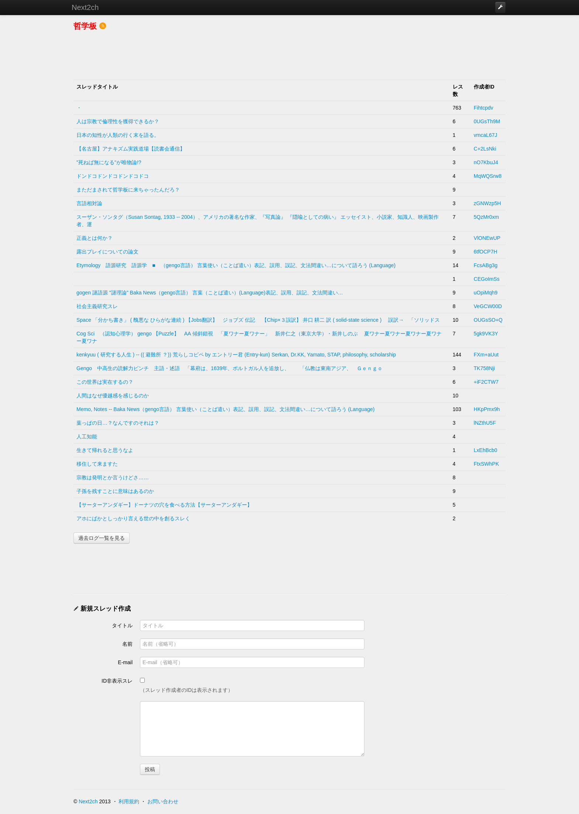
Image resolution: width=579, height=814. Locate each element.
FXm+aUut (486, 355)
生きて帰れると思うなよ (104, 450)
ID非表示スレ (117, 681)
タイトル (122, 625)
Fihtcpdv (483, 108)
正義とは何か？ (94, 238)
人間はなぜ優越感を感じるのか (112, 396)
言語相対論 (89, 203)
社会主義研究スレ (97, 306)
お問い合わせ (162, 801)
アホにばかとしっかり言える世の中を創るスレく (133, 518)
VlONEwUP (487, 238)
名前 (127, 644)
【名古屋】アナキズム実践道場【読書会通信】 (130, 149)
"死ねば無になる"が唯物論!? (108, 162)
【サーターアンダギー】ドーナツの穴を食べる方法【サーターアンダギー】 (164, 505)
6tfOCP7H (485, 252)
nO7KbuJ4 (486, 162)
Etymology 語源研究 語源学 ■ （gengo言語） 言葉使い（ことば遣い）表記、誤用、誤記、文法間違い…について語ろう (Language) (235, 265)
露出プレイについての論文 (107, 252)
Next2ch (85, 7)
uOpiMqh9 (486, 293)
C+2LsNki (485, 149)
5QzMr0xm (486, 217)
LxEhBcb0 (485, 450)
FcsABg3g (486, 265)
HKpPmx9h (487, 409)
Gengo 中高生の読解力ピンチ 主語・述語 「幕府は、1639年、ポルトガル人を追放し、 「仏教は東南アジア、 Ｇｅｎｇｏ (229, 368)
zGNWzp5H (487, 203)
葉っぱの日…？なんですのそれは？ (117, 423)
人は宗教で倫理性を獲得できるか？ (117, 121)
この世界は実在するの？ (104, 382)
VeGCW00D (488, 306)
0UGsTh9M (487, 121)
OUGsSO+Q (488, 320)
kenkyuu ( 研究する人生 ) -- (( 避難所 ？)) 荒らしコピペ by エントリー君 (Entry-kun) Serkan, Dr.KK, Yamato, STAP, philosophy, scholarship (236, 355)
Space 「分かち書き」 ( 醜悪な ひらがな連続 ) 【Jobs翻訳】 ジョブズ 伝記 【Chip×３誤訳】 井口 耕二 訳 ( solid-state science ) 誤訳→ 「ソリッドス (258, 320)
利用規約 (129, 801)
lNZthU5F (485, 423)
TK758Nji (484, 368)
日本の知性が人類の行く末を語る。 (117, 135)
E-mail (125, 662)
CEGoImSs (487, 279)
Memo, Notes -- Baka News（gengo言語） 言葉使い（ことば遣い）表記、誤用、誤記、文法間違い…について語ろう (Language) (225, 409)
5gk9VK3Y (486, 334)
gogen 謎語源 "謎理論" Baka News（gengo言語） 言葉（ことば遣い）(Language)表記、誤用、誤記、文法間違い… (209, 293)
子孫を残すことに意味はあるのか (115, 491)
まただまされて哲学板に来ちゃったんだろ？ (128, 190)
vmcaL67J (485, 135)
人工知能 (86, 436)
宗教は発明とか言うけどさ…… (112, 477)
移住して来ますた (97, 464)
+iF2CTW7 (486, 382)
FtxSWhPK (486, 464)
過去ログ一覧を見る (101, 538)
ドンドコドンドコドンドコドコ (112, 176)
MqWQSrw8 (487, 176)
